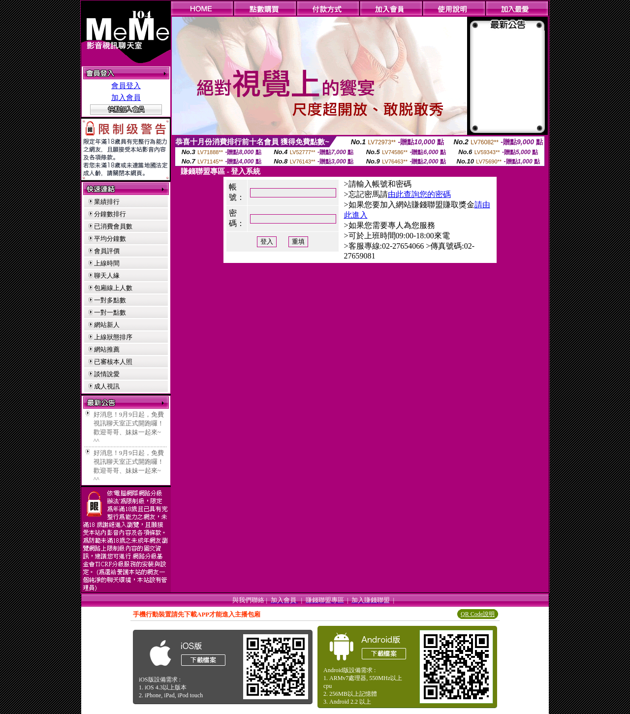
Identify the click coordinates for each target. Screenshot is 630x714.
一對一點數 (110, 312)
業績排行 (107, 201)
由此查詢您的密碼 (419, 194)
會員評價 (107, 251)
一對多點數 (110, 300)
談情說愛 (107, 374)
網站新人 (107, 324)
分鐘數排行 (110, 214)
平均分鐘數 (110, 238)
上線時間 (107, 263)
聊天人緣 (107, 275)
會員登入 (126, 86)
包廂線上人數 (113, 288)
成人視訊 (107, 386)
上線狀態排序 (113, 337)
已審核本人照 (113, 361)
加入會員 (126, 97)
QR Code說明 (478, 614)
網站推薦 (107, 349)
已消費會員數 (113, 226)
